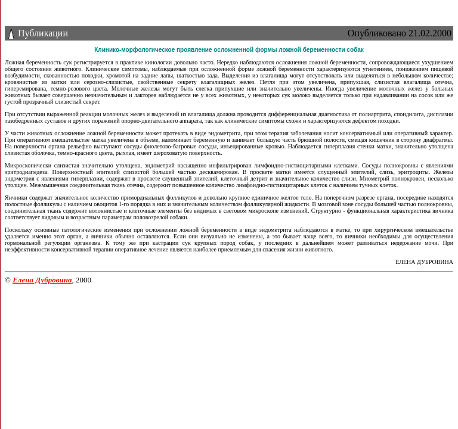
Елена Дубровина (42, 279)
